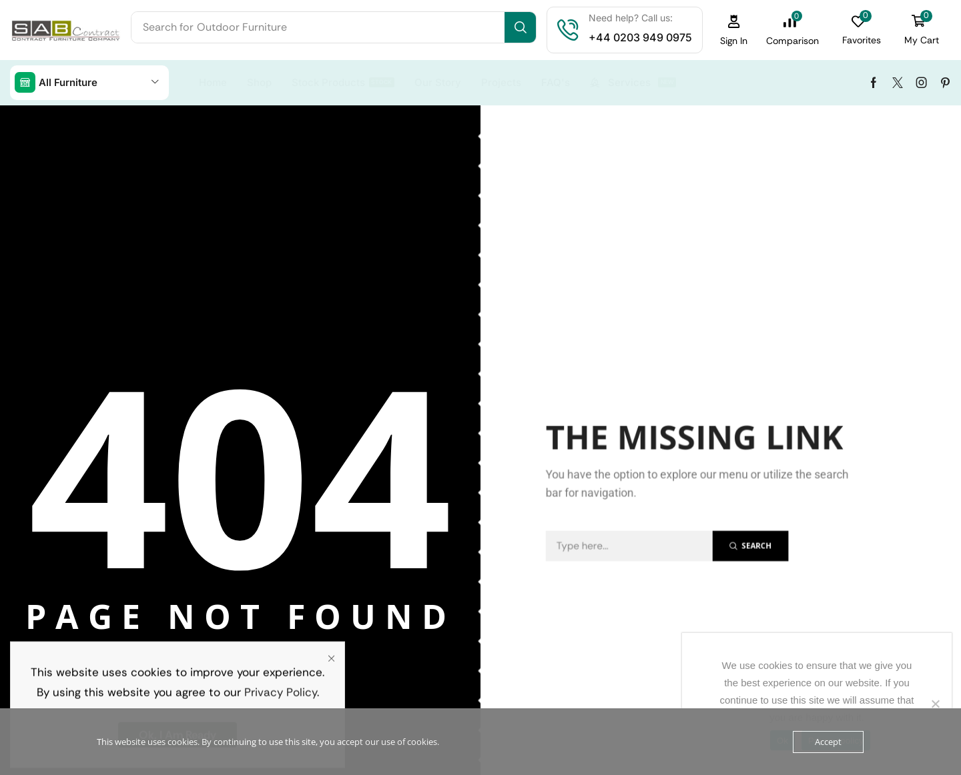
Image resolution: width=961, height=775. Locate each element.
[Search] (520, 27)
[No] (935, 703)
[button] (734, 30)
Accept (828, 742)
